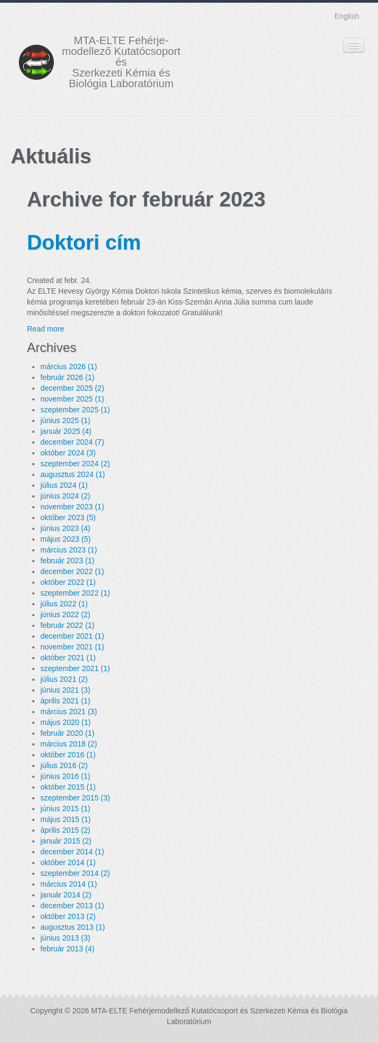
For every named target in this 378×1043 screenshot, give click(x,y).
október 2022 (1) (68, 582)
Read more (45, 328)
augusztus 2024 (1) (72, 474)
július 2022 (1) (64, 603)
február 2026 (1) (67, 377)
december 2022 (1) (72, 571)
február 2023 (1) (67, 560)
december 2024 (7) (72, 442)
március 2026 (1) (68, 366)
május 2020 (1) (65, 722)
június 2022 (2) (65, 614)
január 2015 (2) (66, 841)
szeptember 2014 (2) (75, 873)
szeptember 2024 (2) (75, 463)
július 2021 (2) (64, 679)
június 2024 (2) (65, 496)
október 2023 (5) (68, 517)
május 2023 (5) (65, 539)
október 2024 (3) (68, 452)
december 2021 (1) (72, 636)
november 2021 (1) (72, 647)
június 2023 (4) (65, 528)
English (346, 16)
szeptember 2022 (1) (75, 593)
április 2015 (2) (65, 830)
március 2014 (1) (68, 884)
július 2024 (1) (64, 485)
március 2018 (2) (68, 744)
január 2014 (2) (66, 894)
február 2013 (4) (67, 948)
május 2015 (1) (65, 819)
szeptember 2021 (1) (75, 668)
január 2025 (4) (66, 431)
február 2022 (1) (67, 625)
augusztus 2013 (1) (72, 927)
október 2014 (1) (68, 862)
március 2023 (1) (68, 549)
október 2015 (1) (68, 787)
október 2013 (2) (68, 916)
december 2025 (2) (72, 388)
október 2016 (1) (68, 754)
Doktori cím (84, 242)
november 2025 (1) (72, 399)
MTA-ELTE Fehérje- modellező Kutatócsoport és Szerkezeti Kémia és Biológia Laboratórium (121, 62)
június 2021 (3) (65, 690)
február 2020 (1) (67, 733)
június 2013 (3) (65, 938)
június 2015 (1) (65, 808)
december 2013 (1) (72, 905)
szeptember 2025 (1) (75, 409)
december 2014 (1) (72, 851)
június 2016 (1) (65, 776)
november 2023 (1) (72, 506)
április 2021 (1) (65, 700)
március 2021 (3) (68, 711)
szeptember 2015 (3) (75, 797)
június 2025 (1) (65, 420)
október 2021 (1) (68, 657)
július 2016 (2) (64, 765)
